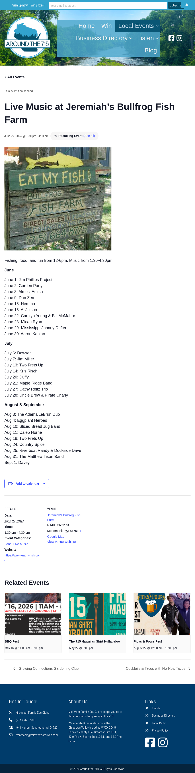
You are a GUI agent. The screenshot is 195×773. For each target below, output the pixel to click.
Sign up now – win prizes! (61, 5)
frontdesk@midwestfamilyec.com (37, 735)
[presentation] (33, 614)
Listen (145, 38)
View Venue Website (61, 542)
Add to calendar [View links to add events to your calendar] (27, 483)
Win (106, 26)
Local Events (136, 26)
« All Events (14, 77)
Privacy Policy (160, 730)
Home (86, 26)
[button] (157, 26)
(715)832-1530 (25, 720)
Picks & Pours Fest (148, 641)
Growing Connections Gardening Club (48, 668)
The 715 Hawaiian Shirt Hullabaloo (94, 641)
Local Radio (159, 723)
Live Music (20, 544)
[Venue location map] (113, 526)
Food (8, 544)
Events (156, 708)
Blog (151, 50)
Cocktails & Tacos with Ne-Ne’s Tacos (156, 668)
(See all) (89, 136)
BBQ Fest (12, 641)
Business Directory (102, 38)
